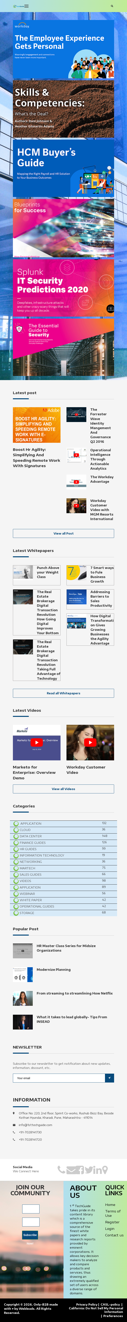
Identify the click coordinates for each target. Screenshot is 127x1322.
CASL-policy (110, 1304)
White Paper (30, 900)
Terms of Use (113, 1213)
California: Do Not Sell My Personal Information (96, 1310)
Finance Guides (32, 842)
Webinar (27, 893)
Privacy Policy (86, 1304)
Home (110, 1204)
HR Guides (28, 849)
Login (109, 1228)
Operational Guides (36, 906)
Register (112, 1222)
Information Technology (41, 855)
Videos (25, 881)
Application (30, 823)
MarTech (27, 868)
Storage (26, 913)
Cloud (25, 830)
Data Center (30, 836)
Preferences (113, 1316)
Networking (30, 861)
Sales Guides (30, 874)
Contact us (114, 1235)
